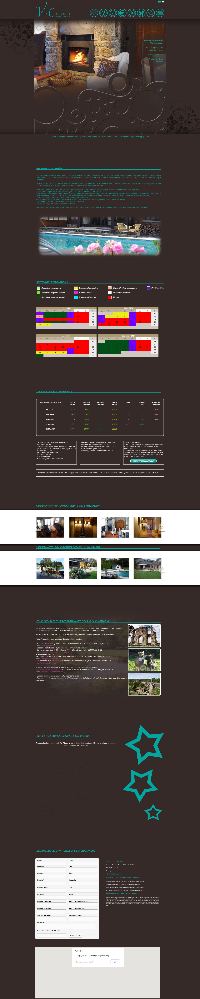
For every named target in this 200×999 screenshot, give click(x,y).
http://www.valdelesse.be (46, 663)
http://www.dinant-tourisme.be (48, 669)
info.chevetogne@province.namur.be (57, 652)
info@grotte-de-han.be (51, 646)
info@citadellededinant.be (52, 672)
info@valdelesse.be (50, 659)
